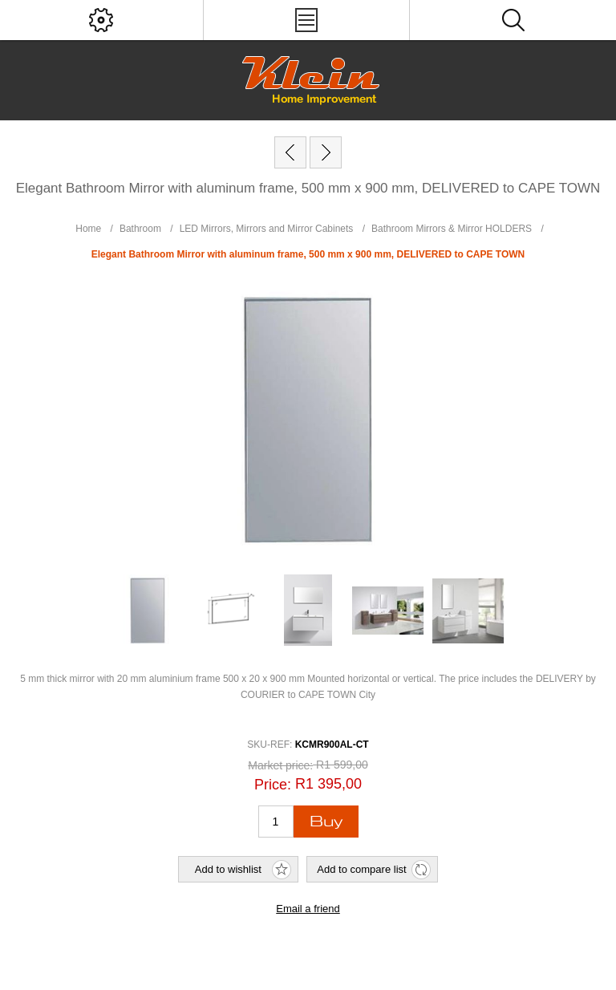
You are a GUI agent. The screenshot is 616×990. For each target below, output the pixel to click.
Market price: (280, 765)
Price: (272, 785)
